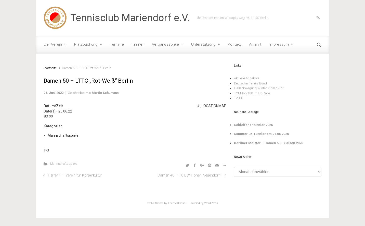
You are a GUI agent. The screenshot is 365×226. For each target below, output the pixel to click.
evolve (150, 203)
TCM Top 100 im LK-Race (252, 93)
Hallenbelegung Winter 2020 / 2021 (259, 88)
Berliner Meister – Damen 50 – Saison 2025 (268, 143)
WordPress (211, 203)
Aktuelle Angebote (246, 78)
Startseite (50, 68)
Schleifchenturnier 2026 (253, 125)
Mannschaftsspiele (63, 135)
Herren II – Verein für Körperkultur (75, 175)
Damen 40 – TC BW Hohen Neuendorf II (190, 175)
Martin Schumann (105, 93)
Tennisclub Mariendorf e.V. (130, 18)
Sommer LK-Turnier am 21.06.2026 (261, 134)
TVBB (238, 98)
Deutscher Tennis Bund (250, 83)
